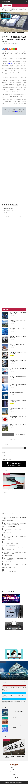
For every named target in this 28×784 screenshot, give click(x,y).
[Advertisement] (14, 158)
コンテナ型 (11, 210)
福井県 (4, 210)
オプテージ (7, 210)
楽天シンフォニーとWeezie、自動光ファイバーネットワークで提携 (15, 565)
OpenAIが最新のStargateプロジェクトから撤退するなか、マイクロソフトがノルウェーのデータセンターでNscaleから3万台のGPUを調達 (15, 536)
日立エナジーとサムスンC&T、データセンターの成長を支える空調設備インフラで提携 (15, 553)
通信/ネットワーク (12, 549)
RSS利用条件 (14, 769)
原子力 (20, 210)
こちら (16, 111)
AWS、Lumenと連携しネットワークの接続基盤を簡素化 (14, 547)
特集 (10, 532)
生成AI (22, 210)
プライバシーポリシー (14, 771)
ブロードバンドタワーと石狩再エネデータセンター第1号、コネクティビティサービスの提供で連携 (15, 543)
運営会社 (14, 774)
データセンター (15, 210)
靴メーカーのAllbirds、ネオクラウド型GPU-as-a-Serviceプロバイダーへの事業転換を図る (15, 559)
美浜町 (6, 210)
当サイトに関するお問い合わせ (14, 772)
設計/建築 (11, 208)
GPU (3, 210)
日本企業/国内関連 (7, 5)
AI (14, 60)
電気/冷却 (10, 555)
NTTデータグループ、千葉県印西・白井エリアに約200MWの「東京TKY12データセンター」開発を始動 (15, 524)
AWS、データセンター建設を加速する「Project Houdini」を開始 (15, 518)
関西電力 (9, 210)
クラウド (11, 539)
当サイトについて (14, 767)
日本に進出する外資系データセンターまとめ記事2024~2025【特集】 (15, 530)
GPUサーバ (10, 63)
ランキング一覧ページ (23, 681)
